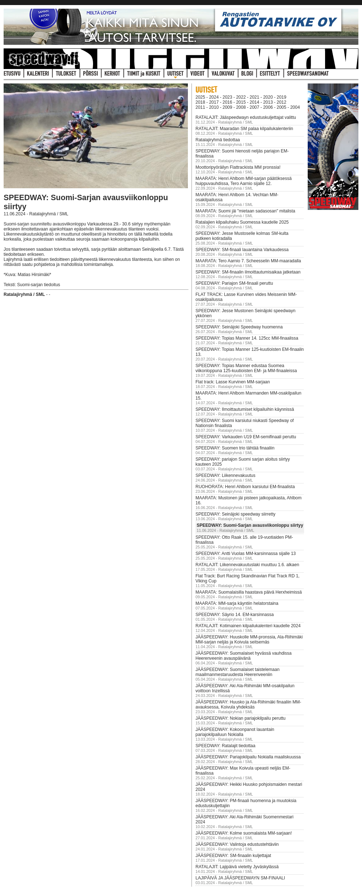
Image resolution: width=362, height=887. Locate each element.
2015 (241, 102)
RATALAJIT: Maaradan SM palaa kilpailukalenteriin (244, 128)
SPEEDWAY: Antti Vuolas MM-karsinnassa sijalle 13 (245, 553)
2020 (268, 97)
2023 (227, 97)
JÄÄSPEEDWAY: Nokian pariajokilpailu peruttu (240, 718)
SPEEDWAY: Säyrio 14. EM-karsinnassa (234, 614)
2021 (255, 97)
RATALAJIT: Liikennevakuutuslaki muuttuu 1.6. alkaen (247, 564)
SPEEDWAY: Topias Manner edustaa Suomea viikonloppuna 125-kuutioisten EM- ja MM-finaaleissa (246, 368)
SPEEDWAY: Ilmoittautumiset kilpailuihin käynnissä (244, 409)
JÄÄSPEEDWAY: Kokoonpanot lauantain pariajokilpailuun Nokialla (234, 732)
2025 (200, 97)
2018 (200, 102)
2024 (214, 97)
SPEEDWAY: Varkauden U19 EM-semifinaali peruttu (245, 436)
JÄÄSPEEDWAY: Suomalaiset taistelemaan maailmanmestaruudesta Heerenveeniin (237, 672)
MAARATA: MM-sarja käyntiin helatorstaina (236, 603)
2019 (281, 97)
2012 (281, 102)
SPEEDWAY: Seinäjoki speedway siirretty (235, 514)
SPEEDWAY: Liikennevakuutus (225, 475)
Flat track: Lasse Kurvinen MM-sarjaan (232, 381)
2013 (268, 102)
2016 (227, 102)
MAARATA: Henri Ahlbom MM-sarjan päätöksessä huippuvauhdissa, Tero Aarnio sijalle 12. (243, 181)
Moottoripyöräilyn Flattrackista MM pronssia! (238, 167)
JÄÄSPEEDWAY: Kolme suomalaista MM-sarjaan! (243, 833)
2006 (268, 107)
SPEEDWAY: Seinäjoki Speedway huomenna (239, 327)
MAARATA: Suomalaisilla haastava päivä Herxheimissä (248, 592)
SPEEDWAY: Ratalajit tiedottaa (225, 745)
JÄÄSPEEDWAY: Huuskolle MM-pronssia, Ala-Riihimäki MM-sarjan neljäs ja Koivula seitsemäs (249, 639)
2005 (281, 107)
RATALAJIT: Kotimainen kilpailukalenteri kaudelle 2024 (247, 625)
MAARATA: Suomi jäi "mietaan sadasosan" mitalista (245, 211)
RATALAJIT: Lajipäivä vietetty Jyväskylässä (237, 866)
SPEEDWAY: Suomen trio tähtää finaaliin (234, 448)
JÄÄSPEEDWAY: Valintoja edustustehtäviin (237, 844)
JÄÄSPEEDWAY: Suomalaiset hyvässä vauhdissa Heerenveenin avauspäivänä (243, 656)
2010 (214, 107)
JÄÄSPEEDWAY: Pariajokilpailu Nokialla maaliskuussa (248, 756)
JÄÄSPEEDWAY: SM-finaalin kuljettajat (233, 855)
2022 (241, 97)
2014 (255, 102)
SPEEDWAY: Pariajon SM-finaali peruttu (234, 283)
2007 (255, 107)
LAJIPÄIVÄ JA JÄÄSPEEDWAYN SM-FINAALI (240, 877)
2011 (200, 107)
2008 (241, 107)
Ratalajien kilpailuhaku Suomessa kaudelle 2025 (242, 222)
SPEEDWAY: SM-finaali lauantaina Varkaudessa (242, 249)
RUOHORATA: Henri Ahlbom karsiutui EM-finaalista (245, 486)
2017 (214, 102)
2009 (227, 107)
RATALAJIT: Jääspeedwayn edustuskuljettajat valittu (245, 117)
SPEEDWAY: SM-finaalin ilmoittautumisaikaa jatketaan (247, 272)
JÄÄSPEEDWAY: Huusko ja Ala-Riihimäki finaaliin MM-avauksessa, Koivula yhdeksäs (248, 704)
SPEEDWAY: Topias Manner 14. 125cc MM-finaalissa (246, 338)
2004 (295, 107)
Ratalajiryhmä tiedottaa (217, 139)
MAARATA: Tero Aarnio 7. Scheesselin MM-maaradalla (248, 260)
